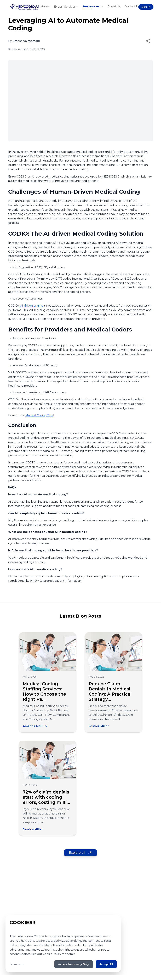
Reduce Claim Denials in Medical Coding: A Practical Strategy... (110, 691)
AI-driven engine (31, 305)
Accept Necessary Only (70, 964)
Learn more (17, 964)
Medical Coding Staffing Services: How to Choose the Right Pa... (44, 691)
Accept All (105, 964)
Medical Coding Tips (39, 415)
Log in (145, 7)
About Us (113, 6)
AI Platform (42, 6)
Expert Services (66, 6)
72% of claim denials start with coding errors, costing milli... (46, 797)
